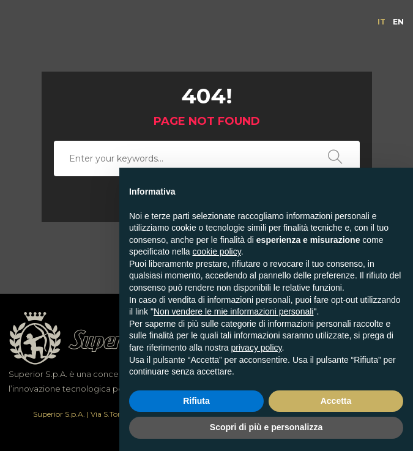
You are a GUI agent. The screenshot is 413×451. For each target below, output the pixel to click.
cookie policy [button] (217, 251)
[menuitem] (381, 22)
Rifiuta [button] (196, 401)
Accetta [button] (336, 401)
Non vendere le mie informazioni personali (233, 311)
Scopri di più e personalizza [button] (266, 427)
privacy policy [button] (256, 347)
